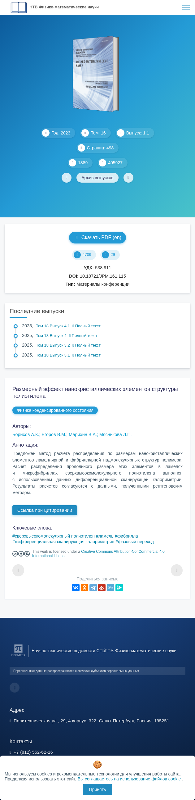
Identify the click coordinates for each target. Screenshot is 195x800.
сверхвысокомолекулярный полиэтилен (55, 536)
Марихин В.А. (83, 434)
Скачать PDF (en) (97, 237)
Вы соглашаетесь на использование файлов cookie (130, 778)
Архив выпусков (97, 177)
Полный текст (86, 326)
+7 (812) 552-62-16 (33, 752)
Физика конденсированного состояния (55, 410)
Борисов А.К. (25, 434)
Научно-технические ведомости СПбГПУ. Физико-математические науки (104, 650)
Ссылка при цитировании (44, 510)
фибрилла (127, 536)
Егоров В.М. (53, 434)
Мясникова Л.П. (115, 434)
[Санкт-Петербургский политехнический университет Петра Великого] (18, 656)
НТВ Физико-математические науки (64, 7)
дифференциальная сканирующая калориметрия (64, 541)
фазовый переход (136, 541)
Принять (97, 789)
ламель (105, 536)
